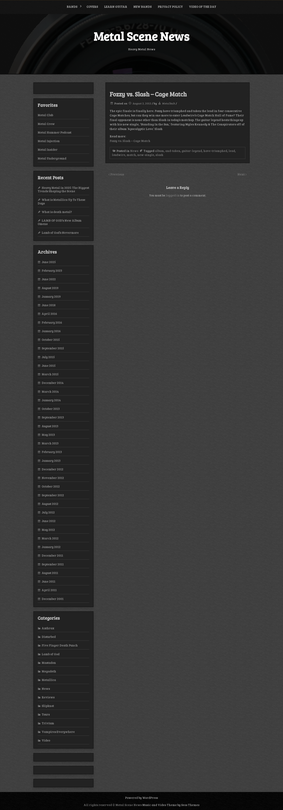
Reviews (48, 697)
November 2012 (53, 478)
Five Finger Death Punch (60, 645)
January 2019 (51, 296)
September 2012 (53, 495)
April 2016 (49, 314)
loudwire (118, 155)
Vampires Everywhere (58, 732)
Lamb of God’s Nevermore (60, 233)
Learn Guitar (115, 7)
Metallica (49, 680)
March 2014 (50, 392)
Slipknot (48, 706)
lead (232, 151)
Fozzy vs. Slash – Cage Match (130, 141)
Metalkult (168, 103)
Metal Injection (49, 141)
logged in (173, 195)
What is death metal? (57, 212)
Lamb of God (50, 654)
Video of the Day (202, 7)
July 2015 (48, 357)
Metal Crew (46, 124)
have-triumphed (215, 151)
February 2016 (52, 322)
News (134, 151)
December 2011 (52, 555)
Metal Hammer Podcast (54, 132)
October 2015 (51, 340)
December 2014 (52, 383)
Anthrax (48, 628)
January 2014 (51, 400)
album (159, 151)
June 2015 (48, 366)
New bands (142, 7)
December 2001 (52, 599)
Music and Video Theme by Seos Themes (170, 805)
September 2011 (53, 564)
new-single (145, 155)
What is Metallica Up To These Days (61, 201)
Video (46, 740)
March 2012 (50, 538)
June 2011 (48, 581)
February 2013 (52, 452)
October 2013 (51, 409)
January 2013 (51, 461)
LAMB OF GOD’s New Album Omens (59, 222)
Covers (92, 7)
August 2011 (50, 573)
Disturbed (49, 637)
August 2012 (50, 504)
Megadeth (49, 671)
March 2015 (50, 374)
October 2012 (51, 486)
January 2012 (51, 547)
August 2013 (50, 426)
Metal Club (45, 115)
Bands (72, 7)
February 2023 (52, 271)
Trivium (48, 723)
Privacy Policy (170, 7)
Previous (117, 174)
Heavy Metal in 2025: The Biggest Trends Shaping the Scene (63, 189)
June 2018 (48, 305)
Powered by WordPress (141, 798)
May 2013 (48, 435)
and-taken (172, 151)
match (131, 155)
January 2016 (51, 331)
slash (159, 155)
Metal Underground (52, 158)
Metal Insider (47, 150)
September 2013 (53, 417)
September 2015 (53, 348)
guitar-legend (192, 151)
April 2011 (49, 590)
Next (241, 174)
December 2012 (52, 469)
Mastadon (49, 663)
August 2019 (50, 288)
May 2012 (48, 530)
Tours (46, 714)
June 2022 (49, 279)
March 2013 (50, 443)
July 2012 (48, 512)
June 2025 (49, 262)
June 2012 (48, 521)
